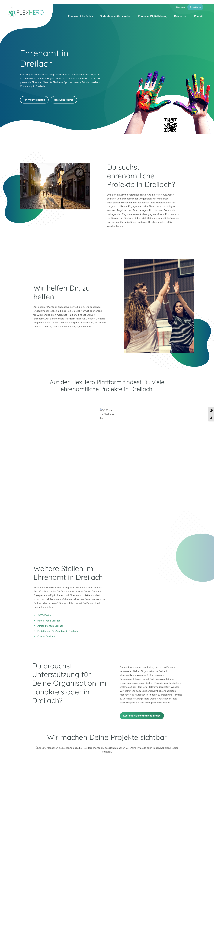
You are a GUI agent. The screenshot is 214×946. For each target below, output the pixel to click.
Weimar (118, 882)
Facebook (39, 891)
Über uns (125, 940)
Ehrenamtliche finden (80, 16)
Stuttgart (99, 886)
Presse (163, 940)
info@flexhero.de (32, 882)
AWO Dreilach (45, 615)
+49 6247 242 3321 (34, 878)
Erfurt (77, 878)
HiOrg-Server (61, 909)
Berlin (57, 878)
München (99, 882)
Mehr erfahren (141, 894)
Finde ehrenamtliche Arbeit (115, 16)
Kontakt (198, 16)
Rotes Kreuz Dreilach (48, 620)
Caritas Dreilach (46, 636)
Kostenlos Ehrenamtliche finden (141, 715)
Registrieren (195, 7)
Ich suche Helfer (63, 99)
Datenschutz (190, 940)
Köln (76, 882)
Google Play (69, 400)
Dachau (58, 886)
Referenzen (180, 16)
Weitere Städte (62, 894)
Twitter (20, 891)
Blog (115, 940)
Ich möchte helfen (34, 99)
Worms (118, 886)
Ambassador (139, 940)
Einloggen (180, 7)
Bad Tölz (58, 882)
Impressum (175, 940)
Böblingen (119, 878)
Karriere (152, 940)
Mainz (77, 886)
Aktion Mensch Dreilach (50, 625)
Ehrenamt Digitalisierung (152, 16)
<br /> (107, 490)
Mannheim (99, 878)
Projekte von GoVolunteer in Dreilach (57, 631)
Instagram (27, 891)
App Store (144, 400)
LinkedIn (33, 891)
